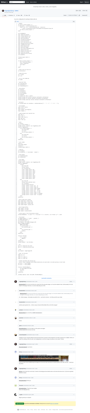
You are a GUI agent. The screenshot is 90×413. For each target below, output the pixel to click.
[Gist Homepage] (4, 2)
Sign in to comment (54, 403)
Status (39, 409)
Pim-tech (21, 385)
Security (35, 409)
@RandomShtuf (22, 284)
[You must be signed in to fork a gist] (85, 10)
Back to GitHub (33, 2)
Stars (19, 15)
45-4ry (20, 352)
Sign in (81, 2)
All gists (27, 2)
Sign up (86, 2)
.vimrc (16, 10)
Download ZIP (84, 15)
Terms (28, 409)
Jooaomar (21, 317)
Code (4, 15)
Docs (47, 409)
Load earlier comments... (46, 278)
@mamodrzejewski (23, 347)
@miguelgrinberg (22, 328)
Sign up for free (19, 403)
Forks (27, 15)
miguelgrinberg (9, 10)
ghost (20, 325)
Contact (50, 409)
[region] (45, 149)
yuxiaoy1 (21, 309)
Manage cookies (55, 409)
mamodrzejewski (22, 334)
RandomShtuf (22, 290)
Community (43, 409)
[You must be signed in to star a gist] (78, 10)
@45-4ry (20, 371)
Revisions (11, 15)
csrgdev (20, 394)
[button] (79, 15)
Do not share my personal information (66, 409)
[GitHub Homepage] (18, 410)
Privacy (31, 409)
